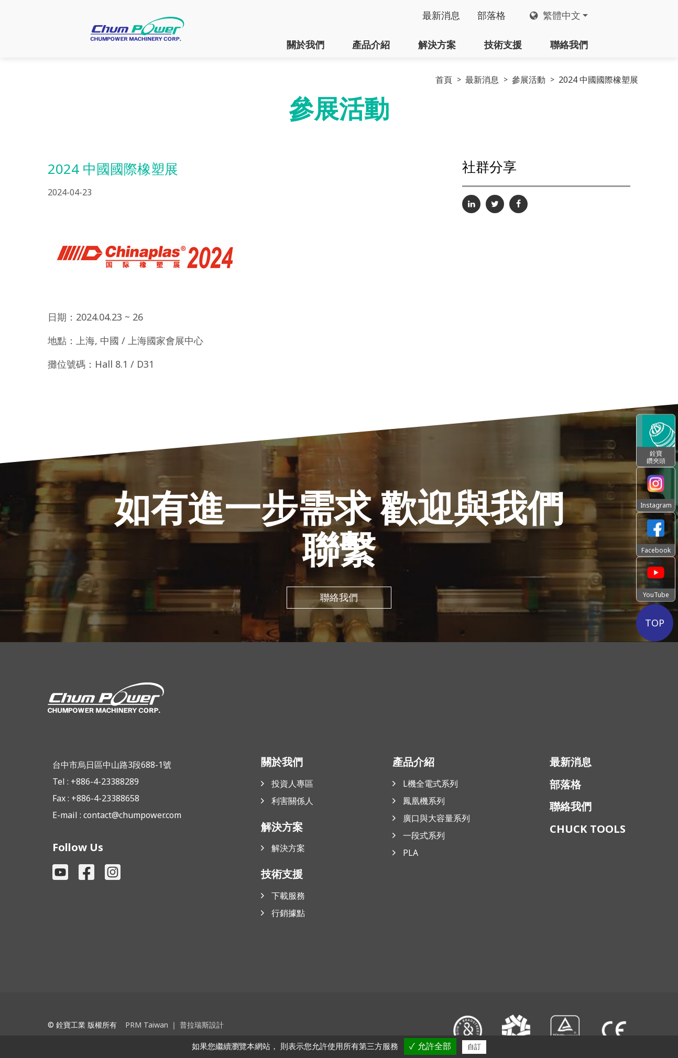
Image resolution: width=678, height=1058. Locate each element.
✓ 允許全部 (430, 1046)
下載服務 (288, 896)
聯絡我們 (569, 44)
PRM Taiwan (146, 1025)
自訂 (474, 1047)
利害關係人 (292, 801)
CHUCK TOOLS (588, 829)
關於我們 (305, 44)
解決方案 (437, 44)
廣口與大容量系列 (436, 818)
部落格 (491, 15)
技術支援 (503, 44)
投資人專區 (292, 784)
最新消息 (441, 15)
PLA (410, 853)
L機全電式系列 (430, 784)
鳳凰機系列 (424, 801)
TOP (655, 622)
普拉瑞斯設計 (201, 1025)
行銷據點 (288, 913)
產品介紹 (371, 44)
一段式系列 (424, 836)
